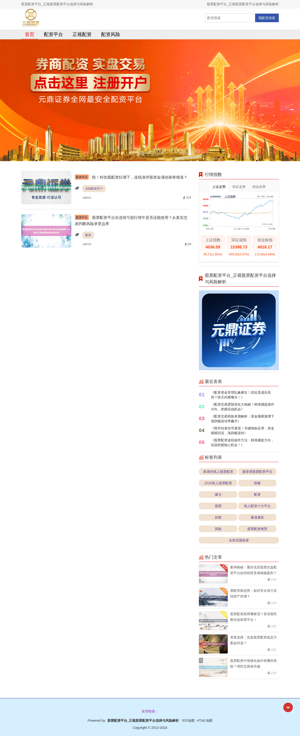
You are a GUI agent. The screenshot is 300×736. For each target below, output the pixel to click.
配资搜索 (267, 18)
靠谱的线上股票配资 (218, 471)
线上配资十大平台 (257, 506)
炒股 (218, 517)
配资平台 (53, 34)
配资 (88, 235)
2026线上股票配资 (218, 483)
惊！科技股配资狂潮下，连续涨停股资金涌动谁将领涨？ (131, 177)
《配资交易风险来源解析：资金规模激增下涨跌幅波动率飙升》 (242, 418)
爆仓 (218, 494)
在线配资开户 (94, 188)
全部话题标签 (239, 540)
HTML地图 (204, 720)
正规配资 (82, 34)
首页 (29, 34)
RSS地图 (188, 720)
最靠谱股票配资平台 (257, 471)
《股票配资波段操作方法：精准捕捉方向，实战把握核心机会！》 (242, 442)
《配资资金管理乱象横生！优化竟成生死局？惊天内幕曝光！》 (241, 394)
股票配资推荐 (257, 528)
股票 (218, 506)
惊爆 (257, 483)
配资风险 (110, 34)
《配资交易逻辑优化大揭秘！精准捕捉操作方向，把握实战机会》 (242, 406)
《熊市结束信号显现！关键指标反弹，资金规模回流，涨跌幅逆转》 (242, 430)
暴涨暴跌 (257, 517)
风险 (218, 528)
